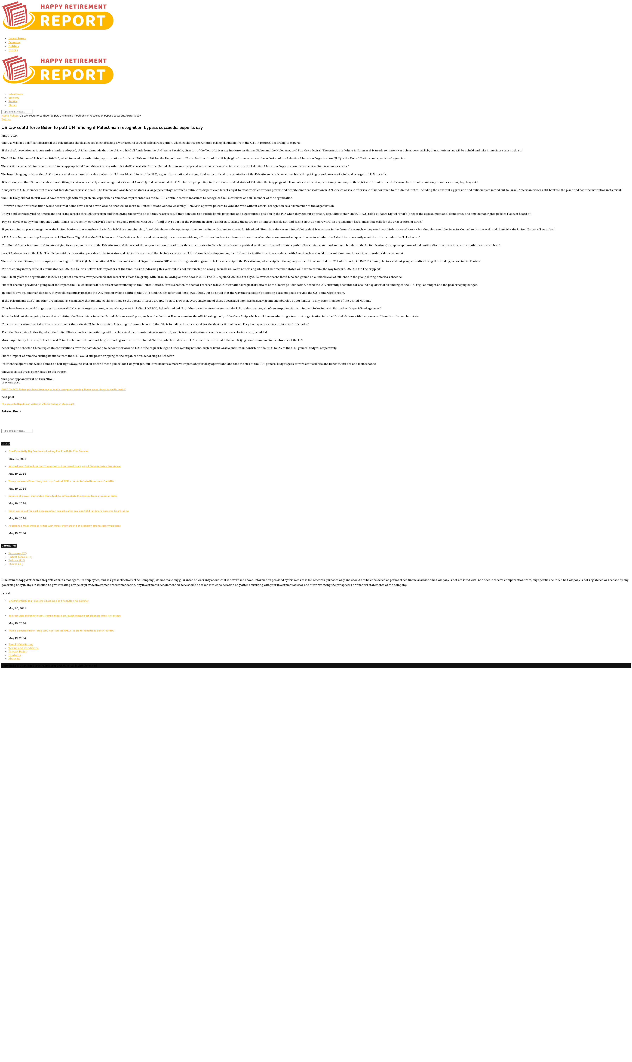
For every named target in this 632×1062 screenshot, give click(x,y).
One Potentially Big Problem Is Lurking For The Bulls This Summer (48, 451)
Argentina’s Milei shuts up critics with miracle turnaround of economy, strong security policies (64, 525)
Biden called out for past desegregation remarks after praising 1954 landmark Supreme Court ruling (68, 511)
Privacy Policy (17, 651)
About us (14, 658)
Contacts (14, 655)
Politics (13, 46)
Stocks (13, 50)
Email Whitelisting (20, 644)
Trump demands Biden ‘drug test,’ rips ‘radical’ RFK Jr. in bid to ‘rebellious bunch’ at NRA (61, 481)
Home (5, 116)
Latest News (17, 38)
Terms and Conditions (23, 648)
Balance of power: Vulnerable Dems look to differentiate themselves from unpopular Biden (63, 496)
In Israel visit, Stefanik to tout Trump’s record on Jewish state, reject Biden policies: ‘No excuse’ (64, 466)
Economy (14, 42)
